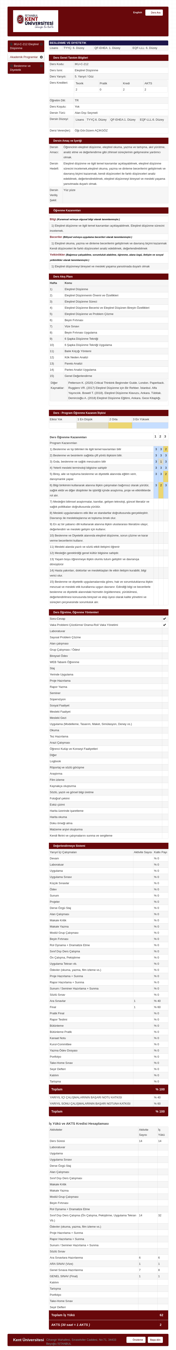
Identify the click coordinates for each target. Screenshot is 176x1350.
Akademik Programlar (24, 57)
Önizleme (136, 1340)
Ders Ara (154, 12)
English (137, 12)
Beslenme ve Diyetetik (20, 67)
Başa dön (155, 1339)
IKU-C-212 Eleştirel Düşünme (24, 46)
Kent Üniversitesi (28, 1340)
